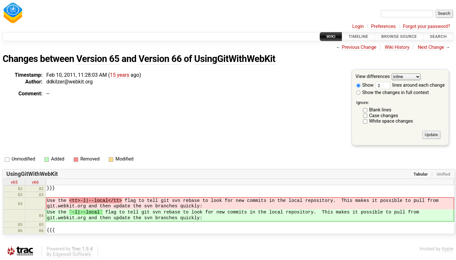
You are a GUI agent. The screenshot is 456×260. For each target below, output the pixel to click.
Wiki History (397, 47)
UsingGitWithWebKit (235, 58)
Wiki (331, 36)
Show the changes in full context (392, 92)
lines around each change (410, 85)
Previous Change (359, 47)
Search (438, 36)
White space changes (391, 121)
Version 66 (160, 58)
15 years (119, 75)
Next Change (431, 47)
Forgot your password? (426, 26)
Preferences (383, 26)
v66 (35, 182)
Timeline (358, 36)
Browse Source (399, 36)
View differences (373, 77)
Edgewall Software (72, 254)
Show (365, 85)
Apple (447, 249)
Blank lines (380, 110)
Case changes (383, 115)
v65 (14, 182)
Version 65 (97, 58)
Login (358, 26)
